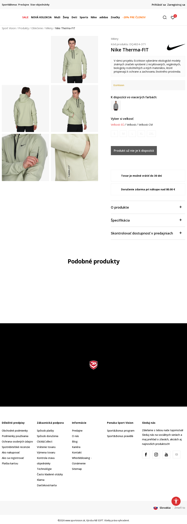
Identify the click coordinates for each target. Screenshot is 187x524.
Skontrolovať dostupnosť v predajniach (146, 232)
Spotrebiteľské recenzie (16, 447)
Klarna (40, 480)
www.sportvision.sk (75, 520)
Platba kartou (10, 463)
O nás (75, 436)
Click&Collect (44, 441)
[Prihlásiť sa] (173, 17)
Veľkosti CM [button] (146, 124)
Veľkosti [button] (131, 124)
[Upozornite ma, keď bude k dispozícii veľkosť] (114, 134)
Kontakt (77, 452)
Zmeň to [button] (179, 507)
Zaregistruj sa (176, 4)
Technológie (44, 469)
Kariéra (76, 447)
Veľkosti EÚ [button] (117, 124)
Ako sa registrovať (13, 458)
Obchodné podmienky (15, 430)
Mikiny (49, 28)
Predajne (77, 430)
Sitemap (77, 469)
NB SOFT (98, 520)
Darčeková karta (47, 485)
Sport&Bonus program (120, 430)
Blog (75, 441)
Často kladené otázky (50, 474)
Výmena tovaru (46, 452)
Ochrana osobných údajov (17, 441)
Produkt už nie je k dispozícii (134, 151)
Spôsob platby (45, 430)
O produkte (146, 207)
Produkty (23, 28)
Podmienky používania (15, 436)
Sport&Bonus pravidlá (120, 436)
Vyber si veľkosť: (122, 118)
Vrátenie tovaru (46, 447)
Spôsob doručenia (47, 436)
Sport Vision (9, 28)
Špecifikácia (146, 220)
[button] (166, 17)
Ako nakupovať (11, 452)
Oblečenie (37, 28)
